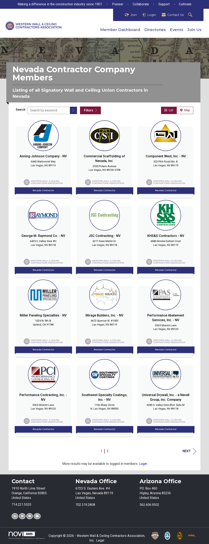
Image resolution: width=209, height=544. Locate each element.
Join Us (194, 29)
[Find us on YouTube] (29, 516)
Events (176, 29)
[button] (73, 110)
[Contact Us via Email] (37, 516)
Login (143, 464)
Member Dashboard (120, 29)
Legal (100, 540)
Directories (155, 29)
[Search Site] (190, 15)
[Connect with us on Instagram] (22, 516)
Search (20, 109)
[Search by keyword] (48, 110)
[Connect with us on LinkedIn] (15, 516)
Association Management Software (27, 535)
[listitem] (43, 158)
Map (185, 110)
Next (189, 451)
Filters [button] (90, 110)
